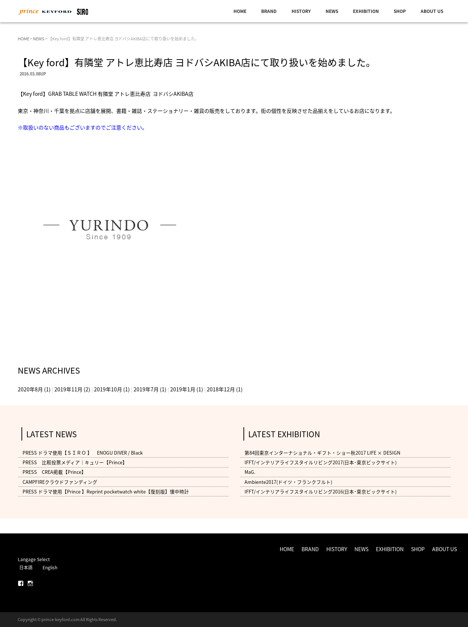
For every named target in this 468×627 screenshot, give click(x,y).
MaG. (250, 472)
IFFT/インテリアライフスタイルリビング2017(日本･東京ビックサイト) (321, 462)
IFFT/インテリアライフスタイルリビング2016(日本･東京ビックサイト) (321, 491)
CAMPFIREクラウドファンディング (60, 481)
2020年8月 (30, 389)
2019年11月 (68, 389)
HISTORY (301, 11)
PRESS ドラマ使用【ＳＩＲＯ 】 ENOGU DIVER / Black (83, 452)
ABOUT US (432, 11)
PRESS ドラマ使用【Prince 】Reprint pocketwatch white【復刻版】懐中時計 (106, 491)
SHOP (400, 11)
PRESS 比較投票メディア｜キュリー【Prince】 (75, 462)
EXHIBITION (366, 11)
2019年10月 (108, 389)
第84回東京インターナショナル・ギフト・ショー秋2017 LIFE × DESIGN (322, 452)
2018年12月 (221, 389)
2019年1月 (182, 389)
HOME (239, 11)
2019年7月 (146, 389)
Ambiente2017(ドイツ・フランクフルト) (288, 481)
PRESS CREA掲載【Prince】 (54, 472)
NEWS (332, 11)
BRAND (269, 11)
